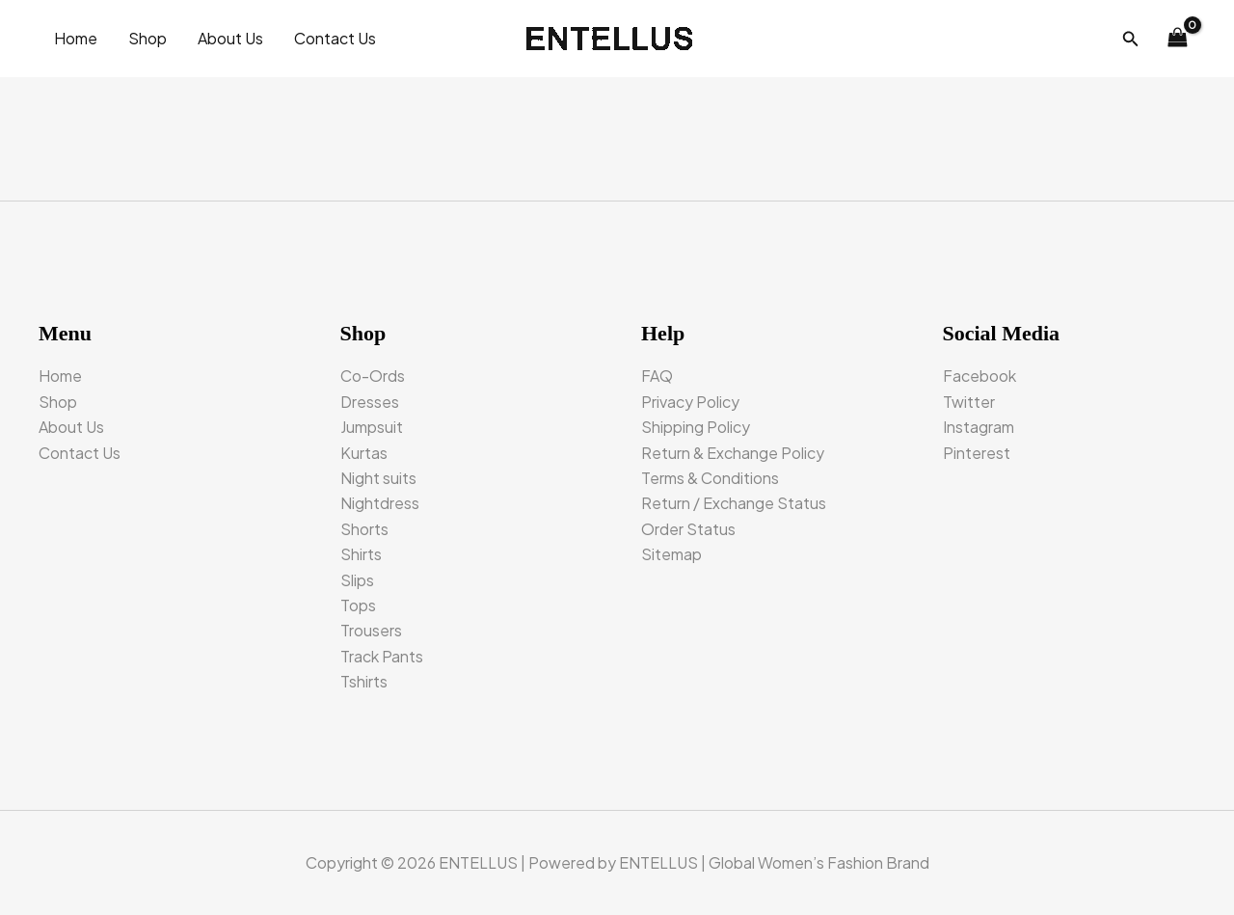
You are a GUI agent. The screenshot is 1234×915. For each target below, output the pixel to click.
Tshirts (364, 681)
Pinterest (976, 453)
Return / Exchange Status (733, 503)
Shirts (361, 554)
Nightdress (379, 503)
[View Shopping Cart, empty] (1177, 38)
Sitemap (671, 554)
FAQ (657, 375)
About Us (230, 38)
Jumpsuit (371, 427)
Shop (147, 38)
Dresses (369, 401)
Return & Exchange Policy (732, 453)
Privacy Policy (690, 401)
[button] (1131, 39)
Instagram (978, 427)
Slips (357, 580)
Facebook (979, 375)
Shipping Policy (695, 427)
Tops (358, 605)
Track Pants (381, 656)
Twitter (969, 401)
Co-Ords (372, 375)
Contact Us (335, 38)
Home (75, 38)
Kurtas (364, 453)
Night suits (378, 478)
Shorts (364, 529)
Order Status (688, 529)
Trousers (371, 630)
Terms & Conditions (710, 478)
